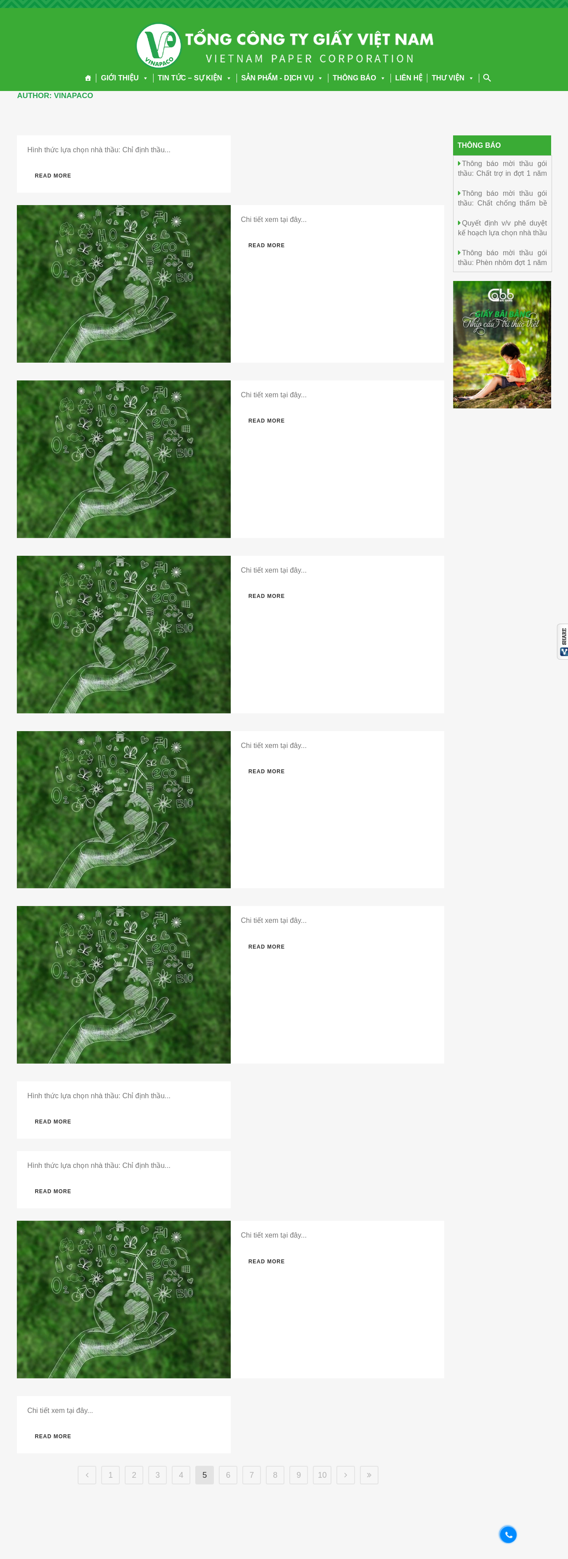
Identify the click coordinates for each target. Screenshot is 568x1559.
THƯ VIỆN (453, 78)
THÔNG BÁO (359, 78)
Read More (53, 176)
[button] (144, 78)
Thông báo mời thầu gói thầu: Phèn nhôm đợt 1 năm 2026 (502, 262)
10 (322, 1475)
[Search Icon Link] (487, 77)
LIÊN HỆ (408, 78)
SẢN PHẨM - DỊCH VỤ (282, 78)
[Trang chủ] (88, 78)
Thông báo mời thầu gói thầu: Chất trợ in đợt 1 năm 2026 (502, 173)
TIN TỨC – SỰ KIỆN (195, 78)
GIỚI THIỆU (124, 78)
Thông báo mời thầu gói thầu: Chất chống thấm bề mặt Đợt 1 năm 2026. (502, 203)
